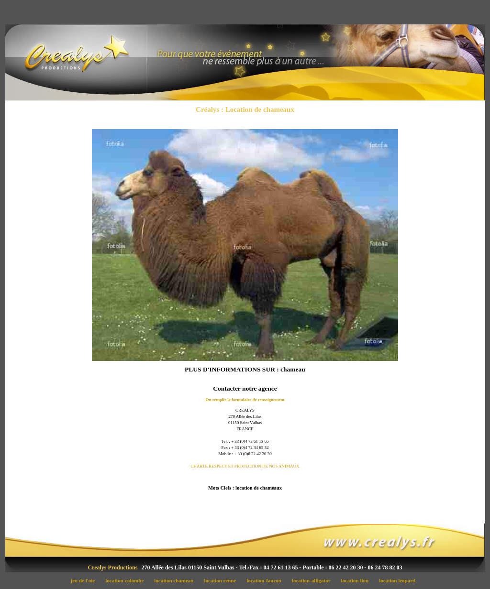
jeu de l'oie (85, 580)
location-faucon (267, 580)
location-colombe (127, 580)
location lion (357, 580)
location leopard (399, 580)
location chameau (176, 580)
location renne (222, 580)
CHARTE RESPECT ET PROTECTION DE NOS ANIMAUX (244, 466)
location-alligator (313, 580)
